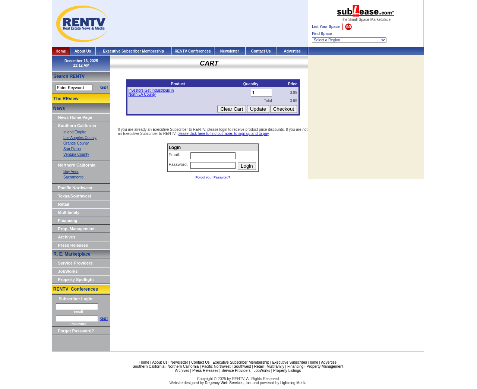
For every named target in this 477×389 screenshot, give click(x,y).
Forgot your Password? (212, 177)
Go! (104, 87)
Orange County (76, 143)
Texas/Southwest (74, 196)
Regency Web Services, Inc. (228, 383)
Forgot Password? (76, 331)
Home (61, 51)
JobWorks (68, 271)
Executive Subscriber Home (295, 362)
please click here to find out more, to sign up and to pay (222, 134)
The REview (65, 98)
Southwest (242, 366)
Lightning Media (293, 383)
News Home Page (75, 117)
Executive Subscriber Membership (133, 51)
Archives (66, 237)
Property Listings (287, 371)
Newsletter (229, 51)
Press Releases (73, 245)
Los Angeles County (80, 138)
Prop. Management (76, 229)
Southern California (77, 125)
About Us (83, 51)
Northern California (76, 165)
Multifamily (68, 212)
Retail (63, 204)
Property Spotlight (76, 279)
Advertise (292, 51)
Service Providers (75, 263)
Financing (68, 220)
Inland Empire (74, 132)
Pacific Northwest (75, 188)
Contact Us (261, 51)
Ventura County (76, 154)
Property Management (324, 366)
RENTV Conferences (192, 51)
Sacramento (73, 177)
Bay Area (71, 172)
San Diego (72, 149)
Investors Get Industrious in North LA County (151, 92)
